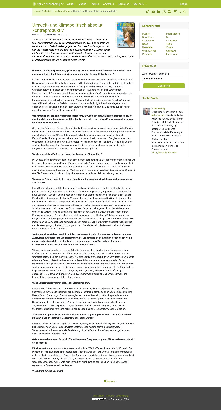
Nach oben (110, 381)
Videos (169, 47)
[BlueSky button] (175, 11)
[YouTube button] (153, 11)
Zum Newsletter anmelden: (155, 73)
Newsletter (147, 47)
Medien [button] (83, 4)
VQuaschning (158, 108)
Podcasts (147, 54)
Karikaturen (148, 40)
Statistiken (171, 40)
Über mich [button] (138, 4)
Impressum (172, 54)
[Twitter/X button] (164, 11)
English (184, 4)
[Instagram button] (169, 11)
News (145, 44)
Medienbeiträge (62, 11)
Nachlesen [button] (124, 4)
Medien (47, 11)
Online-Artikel (149, 50)
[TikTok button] (147, 11)
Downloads (147, 37)
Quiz (168, 37)
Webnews (171, 50)
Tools (169, 44)
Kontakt (110, 395)
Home (38, 11)
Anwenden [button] (108, 4)
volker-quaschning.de (48, 4)
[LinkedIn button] (158, 11)
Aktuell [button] (71, 4)
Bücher (145, 33)
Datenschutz (122, 395)
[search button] (184, 11)
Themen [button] (95, 4)
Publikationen (173, 33)
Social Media (150, 98)
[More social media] (180, 11)
